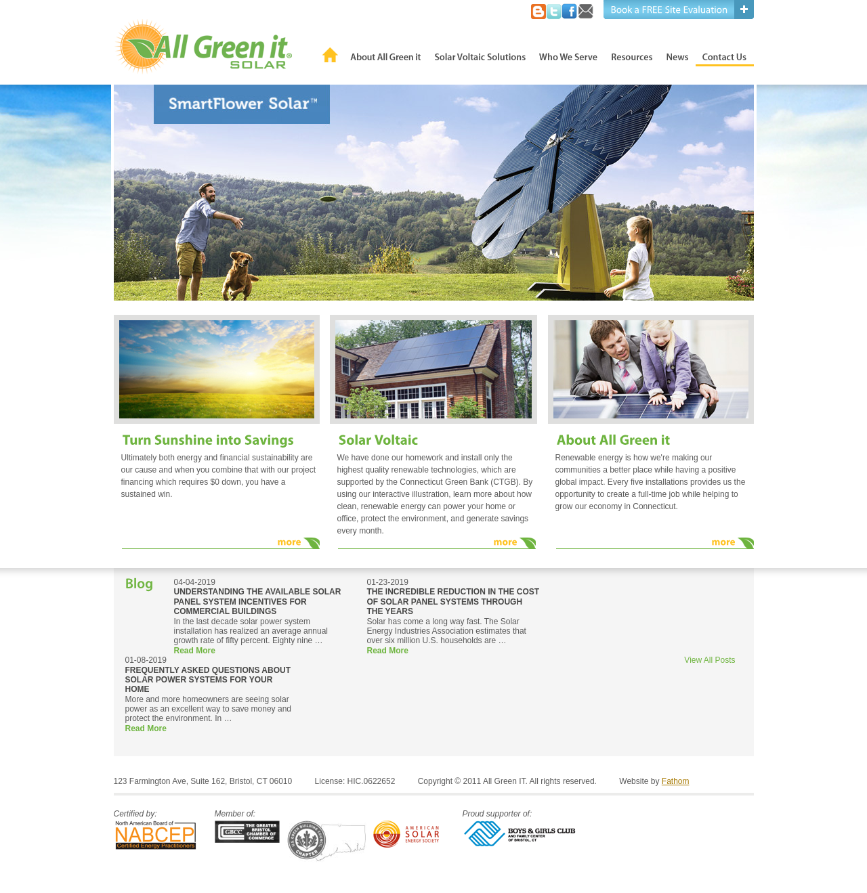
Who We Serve (568, 54)
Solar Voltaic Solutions (480, 54)
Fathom (676, 781)
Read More (194, 650)
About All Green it (385, 54)
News (678, 54)
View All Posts (709, 660)
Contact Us (725, 54)
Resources (632, 54)
